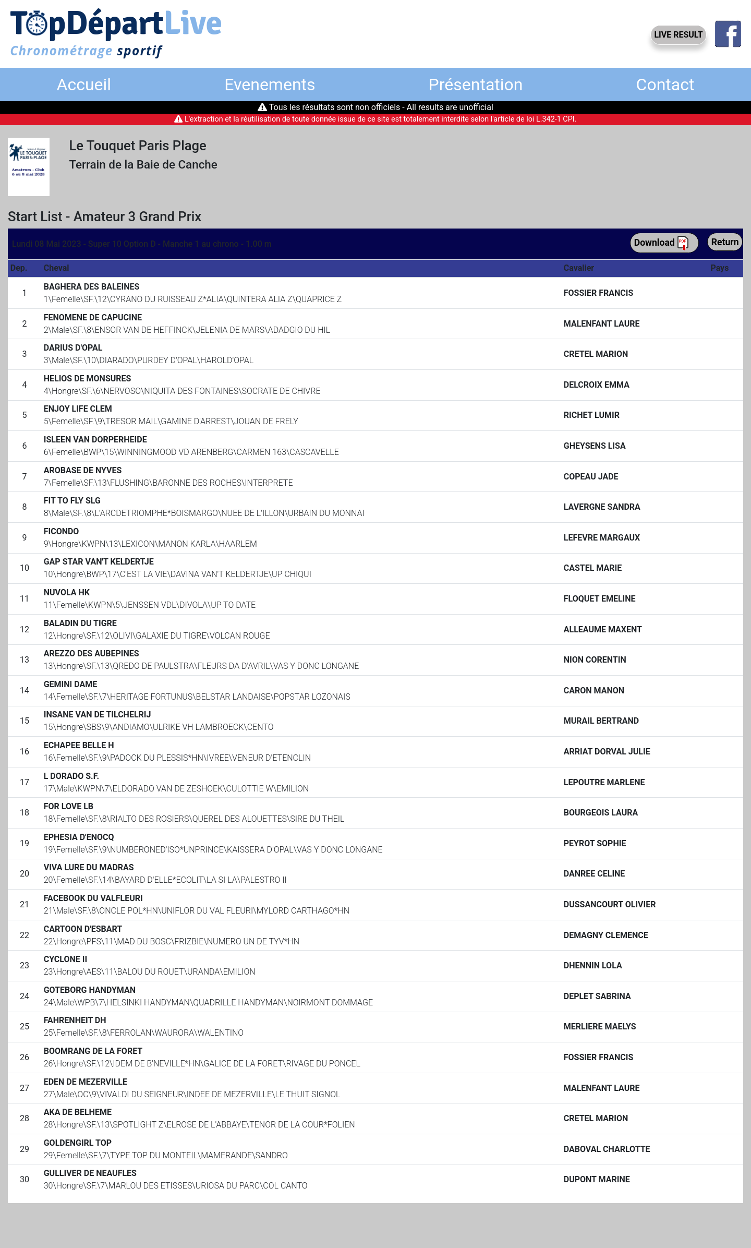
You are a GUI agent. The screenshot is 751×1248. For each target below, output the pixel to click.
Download (661, 243)
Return (725, 242)
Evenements (269, 84)
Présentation (476, 84)
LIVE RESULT (678, 35)
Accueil (84, 84)
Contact (665, 84)
